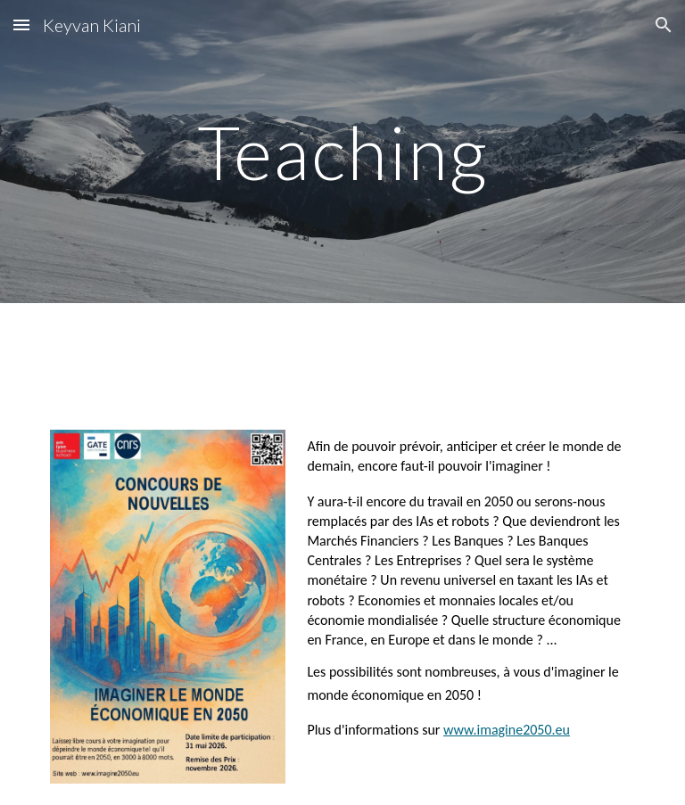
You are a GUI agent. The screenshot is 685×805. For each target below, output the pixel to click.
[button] (21, 24)
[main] (342, 151)
